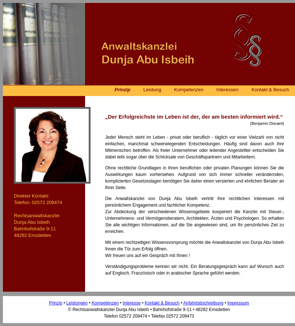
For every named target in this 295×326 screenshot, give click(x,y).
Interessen (228, 89)
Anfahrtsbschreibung (203, 303)
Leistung (152, 89)
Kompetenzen (188, 89)
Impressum (238, 303)
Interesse (132, 303)
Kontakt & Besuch (270, 89)
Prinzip (122, 89)
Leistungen (77, 303)
